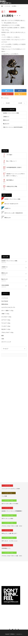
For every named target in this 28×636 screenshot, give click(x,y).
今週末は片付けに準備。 (12, 186)
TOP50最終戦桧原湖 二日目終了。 (14, 167)
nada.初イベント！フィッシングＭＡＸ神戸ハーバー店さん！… (15, 174)
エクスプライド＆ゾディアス (8, 307)
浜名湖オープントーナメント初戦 (11, 113)
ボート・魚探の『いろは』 (7, 310)
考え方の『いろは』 (6, 329)
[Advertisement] (14, 138)
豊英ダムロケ (6, 120)
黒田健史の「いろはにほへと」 (16, 634)
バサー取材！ (9, 154)
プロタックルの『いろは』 (7, 332)
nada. (2, 338)
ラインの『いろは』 (6, 323)
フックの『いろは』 (6, 326)
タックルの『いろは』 (6, 316)
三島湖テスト (6, 116)
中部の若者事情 (5, 285)
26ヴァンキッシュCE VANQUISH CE (13, 213)
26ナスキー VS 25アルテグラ (11, 203)
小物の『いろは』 (5, 313)
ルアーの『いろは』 (6, 319)
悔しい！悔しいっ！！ (11, 161)
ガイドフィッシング (6, 341)
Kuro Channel (4, 301)
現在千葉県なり (10, 180)
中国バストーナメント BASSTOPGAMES (12, 127)
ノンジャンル (12, 11)
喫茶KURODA (4, 304)
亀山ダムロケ (6, 123)
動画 (2, 335)
